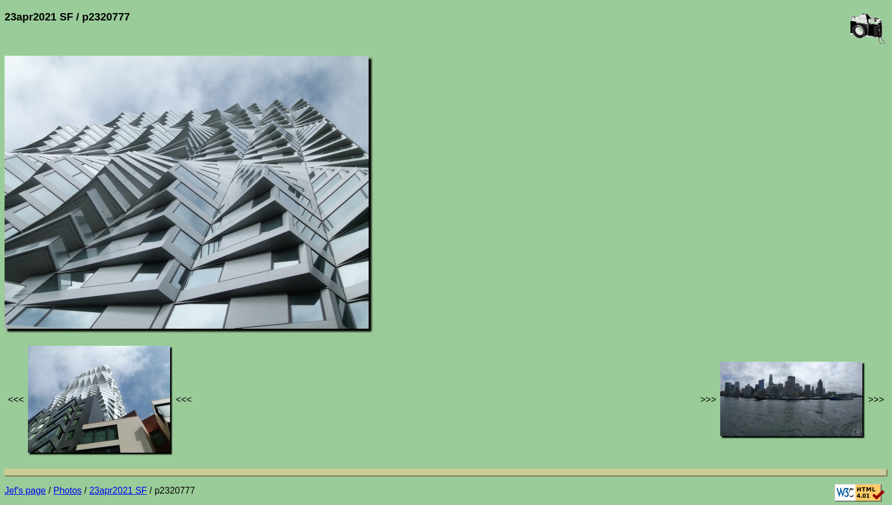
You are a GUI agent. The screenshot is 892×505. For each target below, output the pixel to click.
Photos (67, 490)
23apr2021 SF (118, 490)
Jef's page (25, 490)
